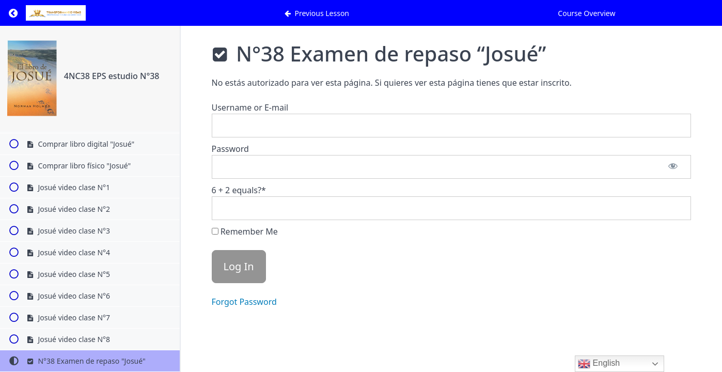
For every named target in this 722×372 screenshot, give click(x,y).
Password (230, 148)
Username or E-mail (250, 107)
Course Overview (586, 13)
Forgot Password (244, 301)
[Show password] (673, 167)
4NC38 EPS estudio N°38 (112, 76)
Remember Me (245, 231)
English (599, 364)
